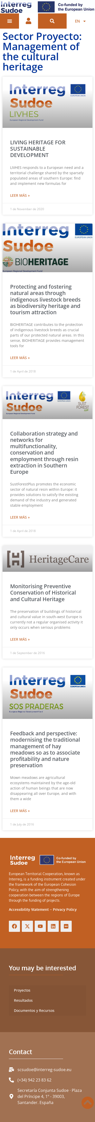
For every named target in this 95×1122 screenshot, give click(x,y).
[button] (52, 21)
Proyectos (22, 990)
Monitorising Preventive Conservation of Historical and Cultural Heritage (43, 592)
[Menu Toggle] (9, 21)
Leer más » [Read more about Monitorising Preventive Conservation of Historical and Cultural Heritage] (20, 639)
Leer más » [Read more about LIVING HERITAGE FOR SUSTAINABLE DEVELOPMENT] (20, 195)
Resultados (23, 1000)
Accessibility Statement (29, 909)
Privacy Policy (65, 909)
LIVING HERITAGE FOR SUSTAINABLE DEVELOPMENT (37, 149)
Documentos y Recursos (34, 1010)
